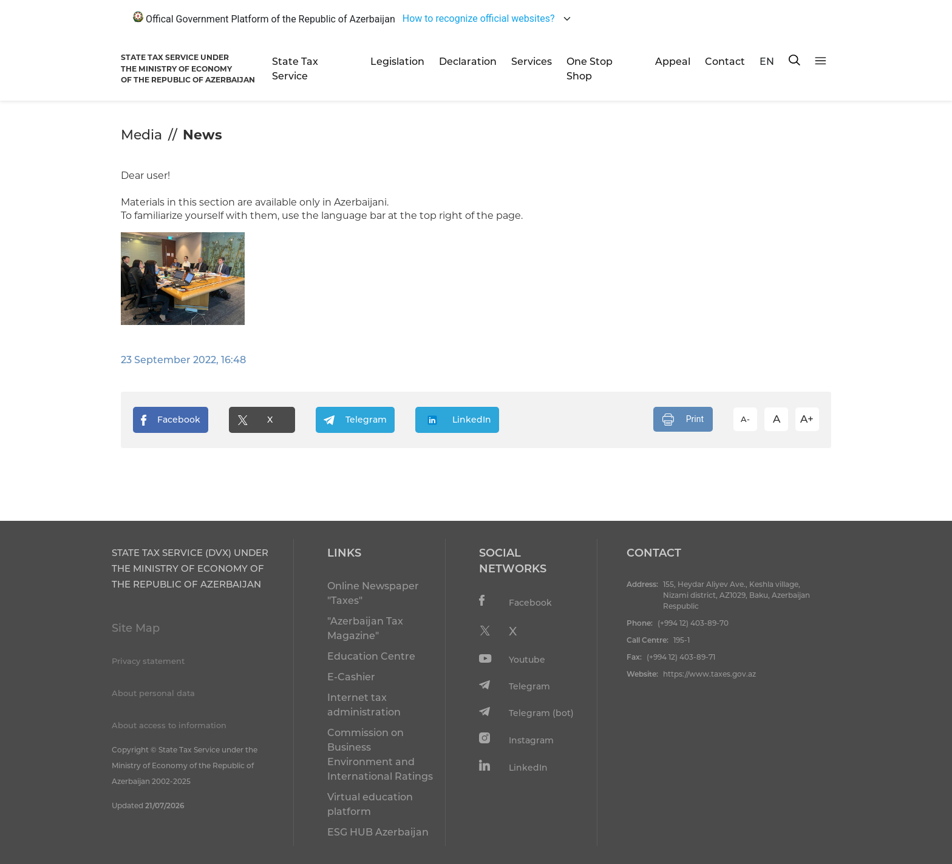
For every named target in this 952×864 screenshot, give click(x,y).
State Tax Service (295, 69)
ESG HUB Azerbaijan (378, 832)
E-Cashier (351, 677)
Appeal (672, 61)
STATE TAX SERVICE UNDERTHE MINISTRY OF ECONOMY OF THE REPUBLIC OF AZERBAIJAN (188, 68)
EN (767, 61)
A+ (807, 419)
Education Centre (371, 656)
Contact (725, 61)
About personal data (153, 693)
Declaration (468, 61)
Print (683, 420)
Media (141, 135)
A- (745, 419)
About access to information (169, 725)
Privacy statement (148, 661)
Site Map (136, 628)
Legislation (397, 61)
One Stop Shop (589, 69)
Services (531, 61)
